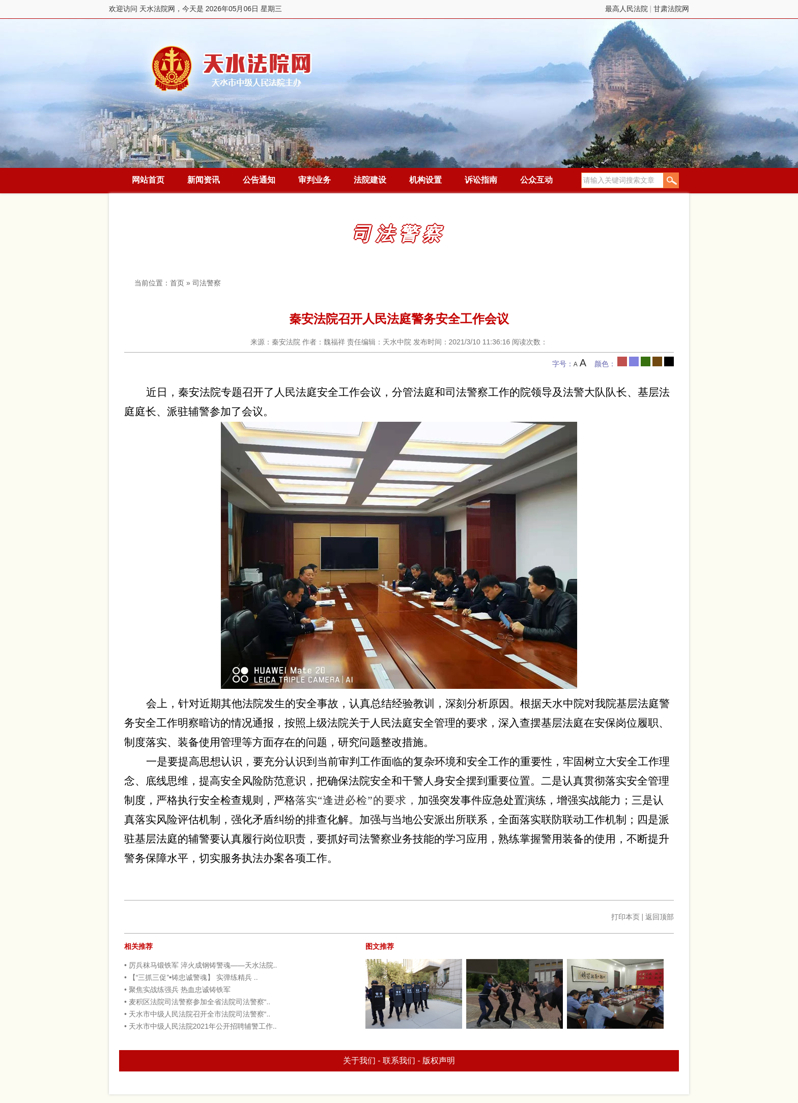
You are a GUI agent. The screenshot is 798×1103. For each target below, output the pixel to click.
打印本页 (625, 917)
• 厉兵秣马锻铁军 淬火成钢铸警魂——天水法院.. (200, 965)
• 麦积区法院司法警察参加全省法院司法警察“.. (197, 1002)
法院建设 (370, 180)
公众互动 (536, 180)
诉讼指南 (481, 180)
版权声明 (438, 1060)
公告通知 (259, 180)
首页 (177, 283)
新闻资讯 (203, 180)
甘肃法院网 (671, 9)
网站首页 (148, 180)
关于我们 (359, 1060)
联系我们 (399, 1060)
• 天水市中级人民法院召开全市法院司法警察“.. (197, 1014)
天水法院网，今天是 (232, 68)
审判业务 (314, 180)
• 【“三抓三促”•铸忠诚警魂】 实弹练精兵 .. (191, 977)
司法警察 (206, 283)
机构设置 (425, 180)
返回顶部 (659, 917)
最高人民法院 (626, 9)
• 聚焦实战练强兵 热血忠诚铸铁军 (177, 989)
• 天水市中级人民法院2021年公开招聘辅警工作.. (200, 1026)
